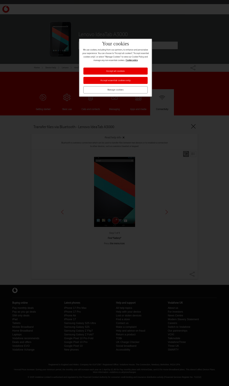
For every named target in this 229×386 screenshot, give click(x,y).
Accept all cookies (115, 71)
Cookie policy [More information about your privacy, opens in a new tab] (132, 60)
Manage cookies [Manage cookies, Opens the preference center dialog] (115, 89)
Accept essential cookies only (115, 80)
